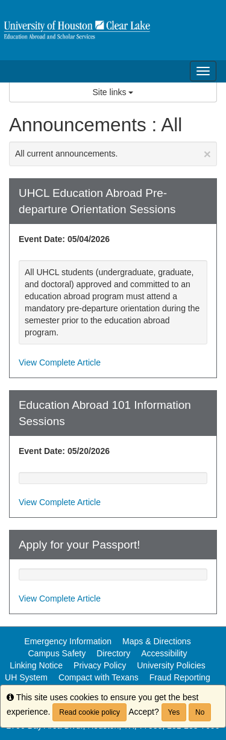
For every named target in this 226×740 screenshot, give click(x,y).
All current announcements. (113, 154)
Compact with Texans (98, 677)
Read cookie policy (89, 712)
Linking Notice (36, 665)
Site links (113, 92)
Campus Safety (57, 653)
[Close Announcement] (207, 154)
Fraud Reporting (179, 677)
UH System (26, 677)
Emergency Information (67, 641)
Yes (174, 712)
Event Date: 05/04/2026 (64, 239)
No (199, 712)
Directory (113, 653)
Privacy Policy (100, 665)
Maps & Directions (156, 641)
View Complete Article (60, 362)
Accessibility (164, 653)
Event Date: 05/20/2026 (64, 451)
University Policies (171, 665)
